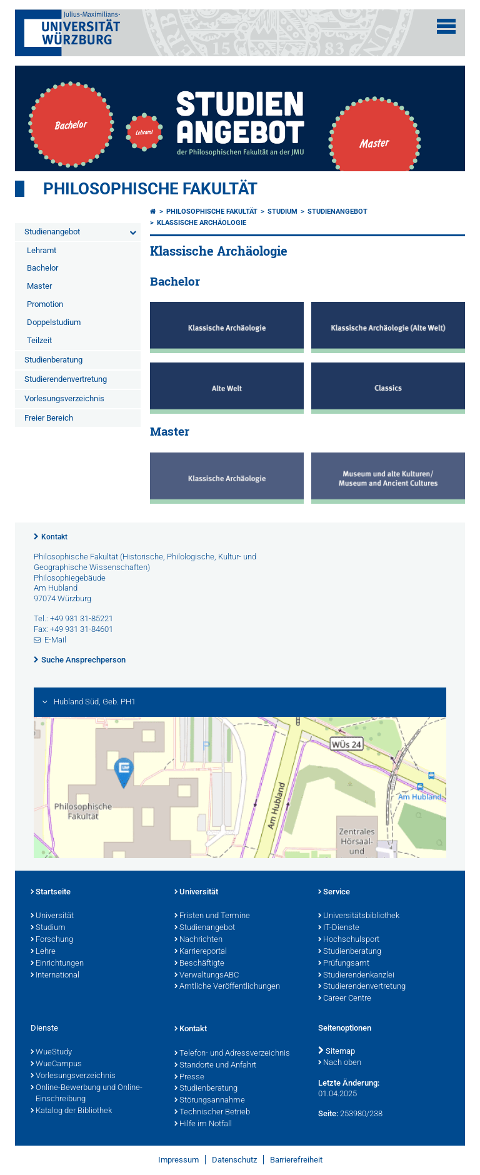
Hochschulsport (348, 940)
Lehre (43, 952)
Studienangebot (52, 231)
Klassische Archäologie (201, 223)
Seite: (328, 1113)
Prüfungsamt (343, 963)
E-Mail (55, 639)
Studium (283, 212)
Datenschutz (234, 1159)
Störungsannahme (209, 1100)
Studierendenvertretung (65, 379)
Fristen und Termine (212, 916)
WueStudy (51, 1052)
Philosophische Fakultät (150, 188)
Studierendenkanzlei (356, 975)
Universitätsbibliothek (358, 916)
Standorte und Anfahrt (215, 1065)
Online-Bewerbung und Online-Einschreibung (86, 1094)
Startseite (51, 892)
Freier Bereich (48, 417)
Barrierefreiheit (296, 1159)
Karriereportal (200, 952)
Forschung (52, 940)
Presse (189, 1077)
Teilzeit (39, 340)
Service (334, 892)
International (55, 975)
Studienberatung (53, 359)
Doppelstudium (54, 322)
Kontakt (54, 536)
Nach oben (339, 1063)
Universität (52, 916)
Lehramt (41, 250)
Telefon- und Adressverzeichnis (232, 1053)
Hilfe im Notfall (203, 1124)
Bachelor (42, 267)
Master (39, 286)
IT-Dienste (338, 928)
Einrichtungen (57, 963)
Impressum (178, 1159)
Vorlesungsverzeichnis (64, 398)
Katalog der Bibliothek (71, 1111)
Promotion (45, 304)
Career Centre (344, 998)
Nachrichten (198, 940)
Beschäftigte (199, 963)
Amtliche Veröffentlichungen (227, 986)
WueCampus (56, 1064)
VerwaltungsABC (206, 975)
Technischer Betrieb (212, 1112)
